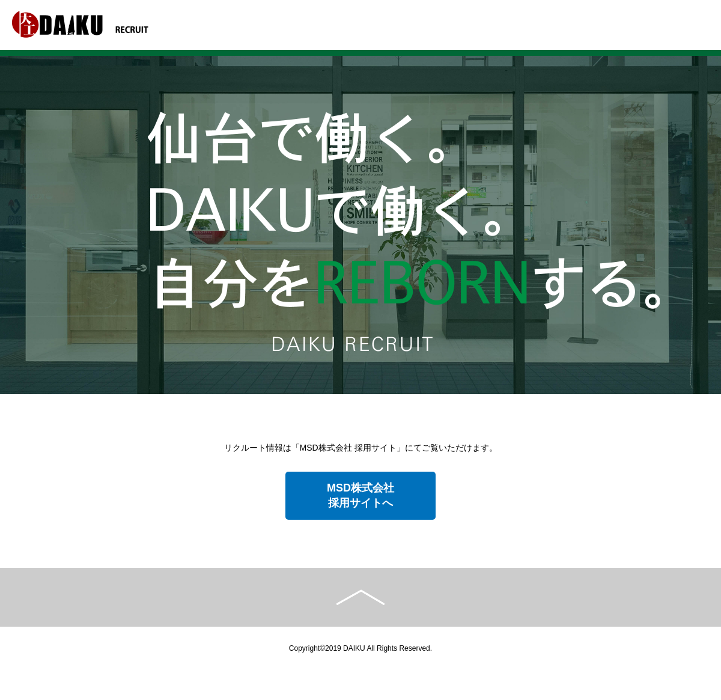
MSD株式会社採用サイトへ (360, 495)
